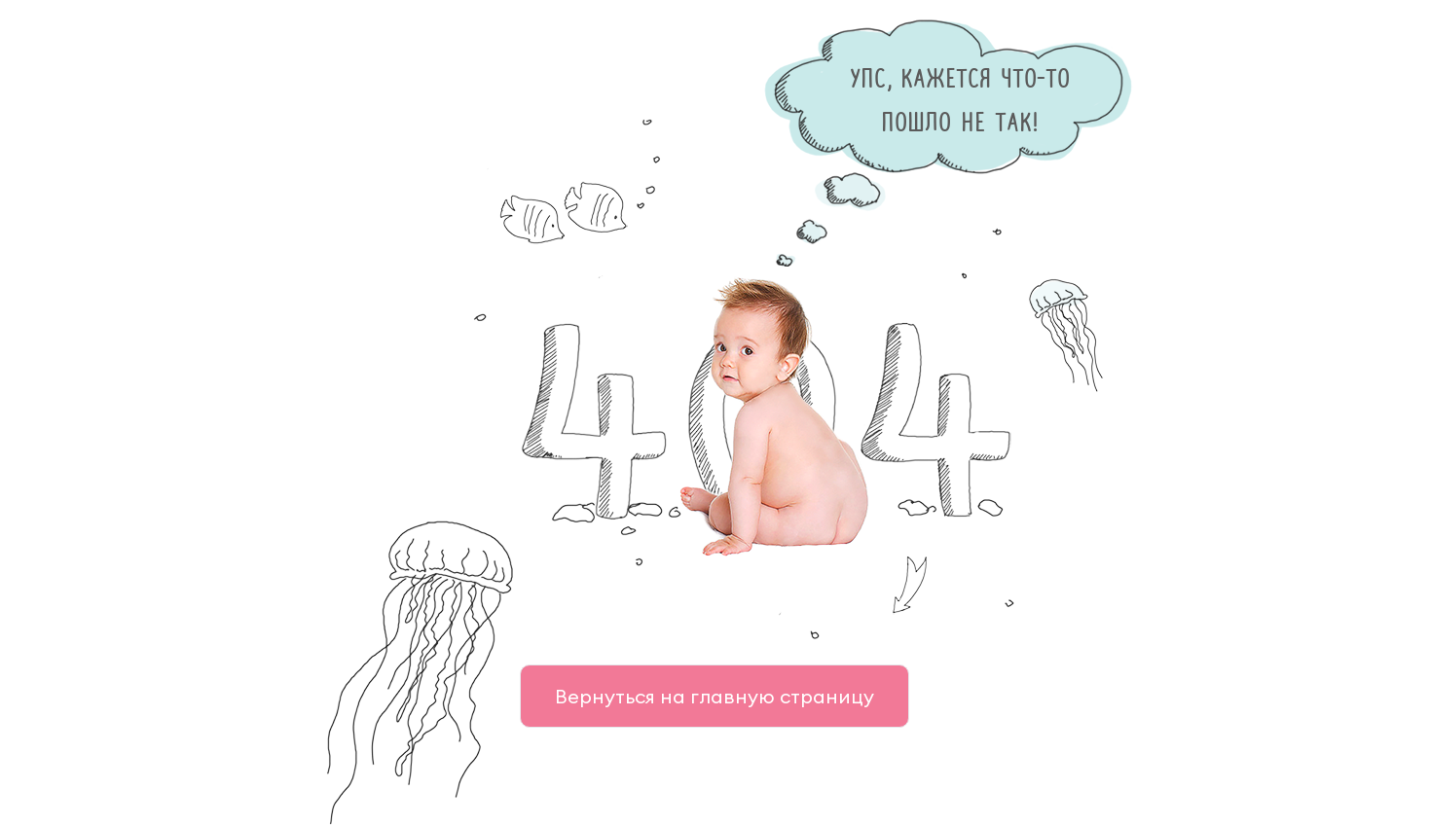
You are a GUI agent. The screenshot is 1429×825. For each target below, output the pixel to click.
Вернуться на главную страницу (714, 696)
